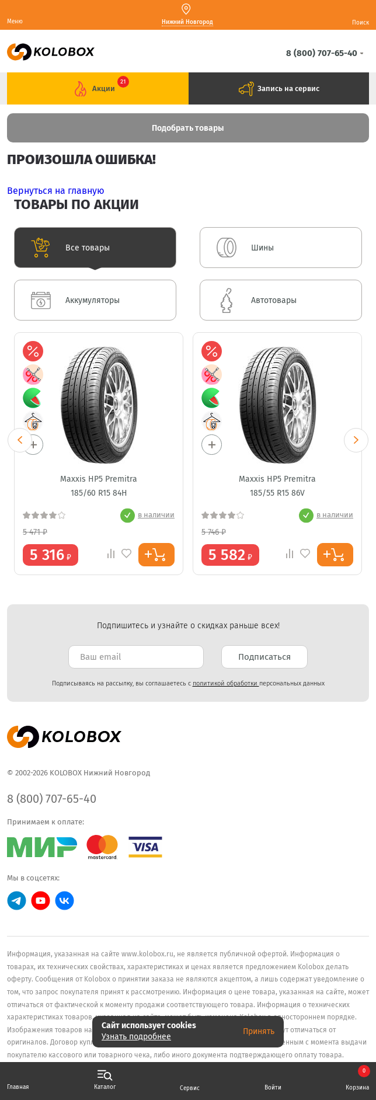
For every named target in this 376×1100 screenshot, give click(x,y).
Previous (20, 440)
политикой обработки (226, 683)
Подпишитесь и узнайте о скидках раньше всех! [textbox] (188, 626)
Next (356, 440)
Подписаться (264, 657)
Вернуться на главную (56, 190)
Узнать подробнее (136, 1037)
